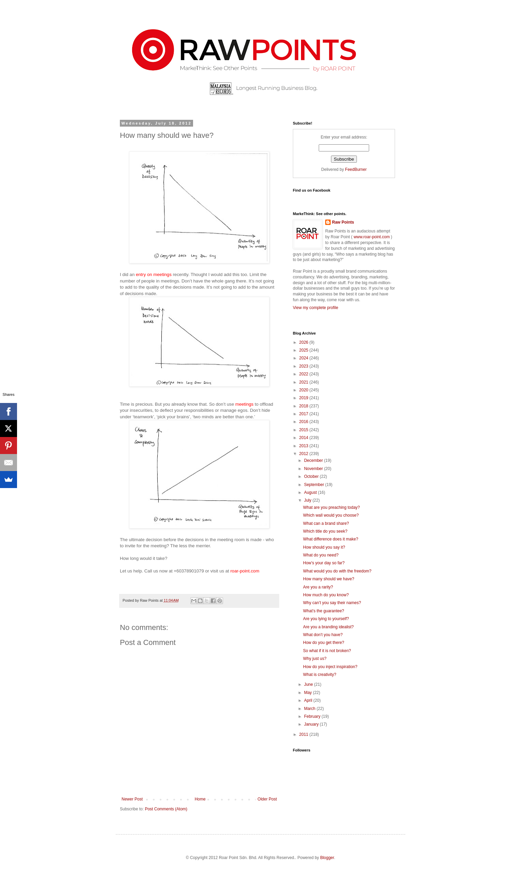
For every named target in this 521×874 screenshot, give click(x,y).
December (314, 460)
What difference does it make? (330, 539)
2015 (304, 429)
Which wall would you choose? (331, 515)
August (311, 492)
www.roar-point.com (371, 236)
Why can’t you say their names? (332, 602)
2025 (304, 350)
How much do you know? (326, 595)
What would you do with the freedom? (337, 571)
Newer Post (132, 799)
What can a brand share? (326, 523)
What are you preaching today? (331, 507)
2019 (304, 397)
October (312, 476)
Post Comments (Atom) (166, 809)
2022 (304, 374)
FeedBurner (355, 169)
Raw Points (343, 222)
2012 (304, 453)
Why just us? (315, 658)
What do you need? (320, 555)
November (314, 468)
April (308, 700)
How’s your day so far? (324, 563)
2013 (304, 445)
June (309, 684)
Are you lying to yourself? (326, 618)
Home (200, 799)
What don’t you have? (323, 634)
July (308, 500)
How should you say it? (324, 547)
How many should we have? (328, 579)
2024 (304, 358)
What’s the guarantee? (323, 611)
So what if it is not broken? (327, 650)
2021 (304, 382)
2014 (304, 437)
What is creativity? (319, 674)
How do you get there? (323, 642)
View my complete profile (315, 307)
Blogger (327, 857)
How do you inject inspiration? (330, 666)
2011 (304, 734)
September (314, 484)
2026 (304, 342)
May (308, 692)
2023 (304, 366)
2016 (304, 421)
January (312, 724)
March (310, 708)
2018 (304, 406)
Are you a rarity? (318, 587)
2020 (304, 390)
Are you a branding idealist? (328, 627)
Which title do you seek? (325, 531)
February (312, 716)
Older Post (267, 799)
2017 (304, 413)
